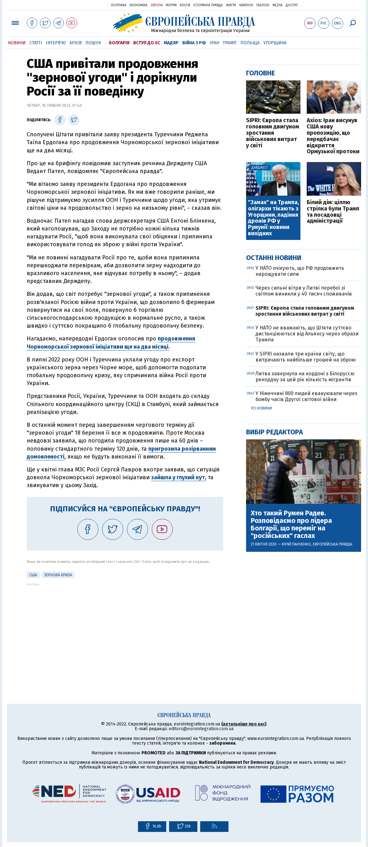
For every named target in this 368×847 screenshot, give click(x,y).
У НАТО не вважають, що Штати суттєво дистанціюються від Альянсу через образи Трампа (307, 334)
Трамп (230, 43)
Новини (17, 43)
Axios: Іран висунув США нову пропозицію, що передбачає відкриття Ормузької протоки (333, 136)
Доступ (292, 5)
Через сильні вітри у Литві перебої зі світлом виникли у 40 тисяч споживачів (303, 291)
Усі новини (261, 408)
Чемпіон (246, 5)
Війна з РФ (194, 43)
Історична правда (208, 5)
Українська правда (87, 5)
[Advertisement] (125, 630)
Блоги (185, 5)
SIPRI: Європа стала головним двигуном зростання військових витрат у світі (272, 133)
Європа (157, 5)
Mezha (277, 5)
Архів (75, 43)
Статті (36, 43)
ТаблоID (262, 5)
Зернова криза (58, 575)
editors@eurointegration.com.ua (201, 728)
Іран (214, 43)
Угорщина (275, 43)
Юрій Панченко (296, 544)
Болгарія (119, 43)
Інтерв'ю (56, 43)
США (33, 575)
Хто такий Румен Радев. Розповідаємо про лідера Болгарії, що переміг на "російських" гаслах (291, 524)
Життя (231, 5)
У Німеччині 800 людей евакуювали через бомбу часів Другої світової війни (306, 396)
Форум (171, 5)
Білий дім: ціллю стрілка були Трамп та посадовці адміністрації (333, 211)
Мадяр (171, 43)
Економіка (138, 5)
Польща (250, 43)
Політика (118, 5)
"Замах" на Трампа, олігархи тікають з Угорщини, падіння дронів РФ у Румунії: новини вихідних (273, 218)
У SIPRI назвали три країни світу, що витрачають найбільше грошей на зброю (305, 357)
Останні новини (273, 257)
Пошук (93, 43)
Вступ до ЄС (146, 43)
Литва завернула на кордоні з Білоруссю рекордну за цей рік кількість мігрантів (304, 377)
